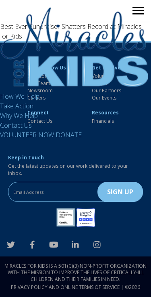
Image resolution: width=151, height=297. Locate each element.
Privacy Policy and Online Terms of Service (65, 287)
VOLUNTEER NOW (27, 134)
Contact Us (16, 125)
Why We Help (19, 115)
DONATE (69, 134)
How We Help (19, 96)
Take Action (16, 106)
